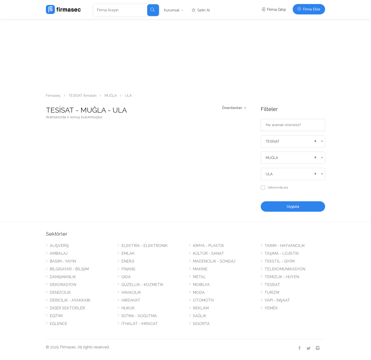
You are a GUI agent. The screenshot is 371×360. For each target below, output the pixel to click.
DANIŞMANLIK (63, 277)
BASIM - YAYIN (63, 261)
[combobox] (293, 141)
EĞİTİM (56, 316)
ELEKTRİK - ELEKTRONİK (144, 245)
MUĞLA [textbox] (272, 158)
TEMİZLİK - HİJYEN (282, 277)
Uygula (293, 206)
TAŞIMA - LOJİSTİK (282, 253)
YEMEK (271, 308)
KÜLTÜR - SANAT (208, 253)
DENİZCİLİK (60, 292)
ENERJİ (127, 261)
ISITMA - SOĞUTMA (139, 316)
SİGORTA (201, 323)
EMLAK (128, 253)
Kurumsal (171, 10)
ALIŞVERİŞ (59, 245)
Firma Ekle (308, 9)
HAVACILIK (131, 292)
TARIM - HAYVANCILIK (285, 245)
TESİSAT (272, 284)
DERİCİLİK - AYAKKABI (70, 300)
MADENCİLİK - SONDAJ (214, 261)
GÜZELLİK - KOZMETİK (142, 284)
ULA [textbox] (269, 174)
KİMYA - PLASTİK (208, 245)
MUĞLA (111, 95)
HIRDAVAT (130, 300)
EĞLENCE (58, 323)
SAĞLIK (199, 316)
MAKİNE (200, 269)
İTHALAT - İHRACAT (139, 323)
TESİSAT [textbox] (272, 141)
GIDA (126, 277)
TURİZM (272, 292)
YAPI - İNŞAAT (277, 300)
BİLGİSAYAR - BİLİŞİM (69, 269)
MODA (199, 292)
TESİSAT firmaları (83, 95)
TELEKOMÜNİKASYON (285, 269)
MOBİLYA (201, 284)
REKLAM (201, 308)
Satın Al (201, 10)
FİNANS (128, 269)
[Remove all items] (315, 140)
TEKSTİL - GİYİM (280, 261)
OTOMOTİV (203, 300)
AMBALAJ (58, 253)
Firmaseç (53, 95)
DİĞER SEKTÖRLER (67, 308)
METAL (199, 277)
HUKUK (128, 308)
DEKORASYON (63, 284)
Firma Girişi (273, 9)
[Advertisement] (185, 54)
